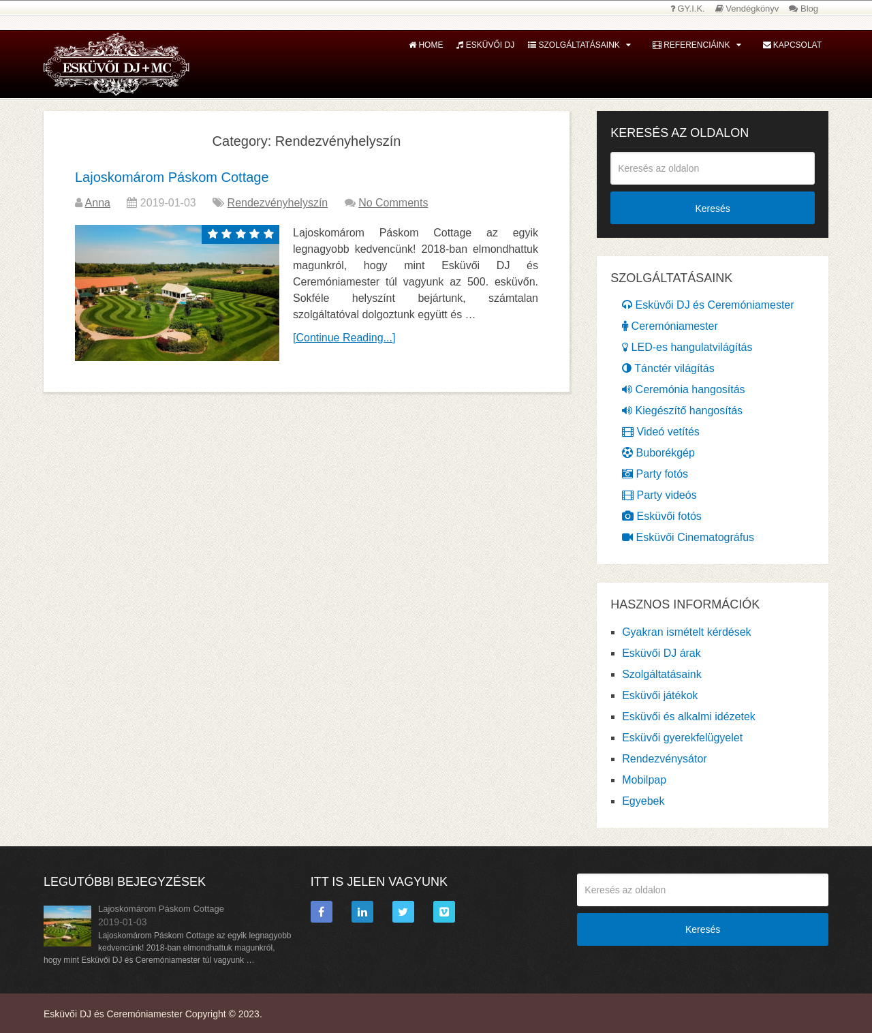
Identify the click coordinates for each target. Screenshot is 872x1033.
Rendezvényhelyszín (278, 203)
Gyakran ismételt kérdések (686, 632)
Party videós (659, 495)
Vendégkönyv (747, 8)
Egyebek (643, 801)
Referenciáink (691, 45)
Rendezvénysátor (664, 759)
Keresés (712, 208)
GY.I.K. (687, 8)
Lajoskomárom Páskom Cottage (172, 177)
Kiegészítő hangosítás (682, 410)
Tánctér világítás (668, 368)
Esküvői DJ (485, 45)
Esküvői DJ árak (661, 653)
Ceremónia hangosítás (683, 389)
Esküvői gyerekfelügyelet (682, 737)
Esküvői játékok (660, 695)
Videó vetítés (661, 431)
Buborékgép (658, 453)
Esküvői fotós (662, 516)
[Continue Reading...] (344, 337)
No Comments (393, 203)
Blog (803, 8)
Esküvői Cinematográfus (688, 537)
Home (426, 45)
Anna (97, 203)
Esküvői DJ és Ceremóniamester (708, 305)
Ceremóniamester (670, 326)
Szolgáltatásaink (574, 45)
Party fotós (655, 474)
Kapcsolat (792, 45)
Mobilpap (644, 780)
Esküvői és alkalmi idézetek (689, 716)
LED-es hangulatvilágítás (687, 347)
